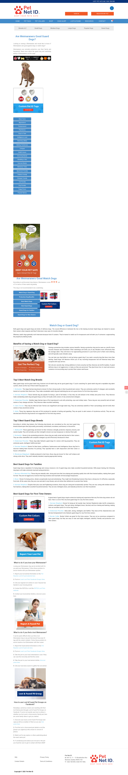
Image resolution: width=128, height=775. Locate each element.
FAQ (16, 757)
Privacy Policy (44, 757)
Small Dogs (38, 28)
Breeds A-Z (22, 28)
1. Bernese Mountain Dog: (22, 473)
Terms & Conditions (46, 761)
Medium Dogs (55, 28)
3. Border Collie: (53, 516)
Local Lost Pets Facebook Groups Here (32, 579)
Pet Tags (27, 21)
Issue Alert (61, 21)
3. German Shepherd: (20, 484)
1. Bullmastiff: (18, 430)
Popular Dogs (88, 28)
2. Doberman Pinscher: (56, 511)
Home (18, 21)
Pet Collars (40, 21)
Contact (102, 21)
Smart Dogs (105, 28)
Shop (51, 21)
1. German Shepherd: (55, 503)
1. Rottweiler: (17, 389)
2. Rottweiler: (17, 435)
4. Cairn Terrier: (18, 406)
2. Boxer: (16, 479)
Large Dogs (72, 28)
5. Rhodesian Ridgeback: (21, 454)
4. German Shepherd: (20, 446)
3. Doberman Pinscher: (21, 400)
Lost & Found (75, 21)
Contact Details (19, 761)
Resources (89, 21)
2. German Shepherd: (20, 395)
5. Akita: (16, 411)
